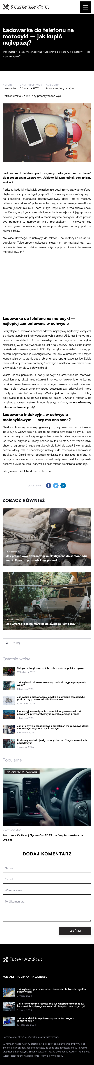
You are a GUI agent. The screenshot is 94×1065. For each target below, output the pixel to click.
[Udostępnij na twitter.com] (56, 485)
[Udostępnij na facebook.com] (48, 485)
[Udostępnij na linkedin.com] (63, 485)
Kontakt (8, 976)
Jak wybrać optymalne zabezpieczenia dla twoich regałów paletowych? (51, 990)
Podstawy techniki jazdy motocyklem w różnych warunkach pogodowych (52, 741)
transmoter (9, 88)
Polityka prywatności (32, 976)
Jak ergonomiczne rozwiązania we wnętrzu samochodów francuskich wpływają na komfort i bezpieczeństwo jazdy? (51, 1004)
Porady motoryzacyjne (60, 88)
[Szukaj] (7, 643)
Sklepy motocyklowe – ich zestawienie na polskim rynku (50, 668)
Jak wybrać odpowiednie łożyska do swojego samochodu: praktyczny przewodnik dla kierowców (51, 698)
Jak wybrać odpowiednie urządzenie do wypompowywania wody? (51, 683)
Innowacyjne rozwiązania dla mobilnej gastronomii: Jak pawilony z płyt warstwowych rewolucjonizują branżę (49, 712)
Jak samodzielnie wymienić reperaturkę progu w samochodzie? (45, 1019)
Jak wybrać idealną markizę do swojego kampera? (40, 623)
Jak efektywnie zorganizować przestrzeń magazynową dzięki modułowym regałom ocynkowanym (53, 727)
